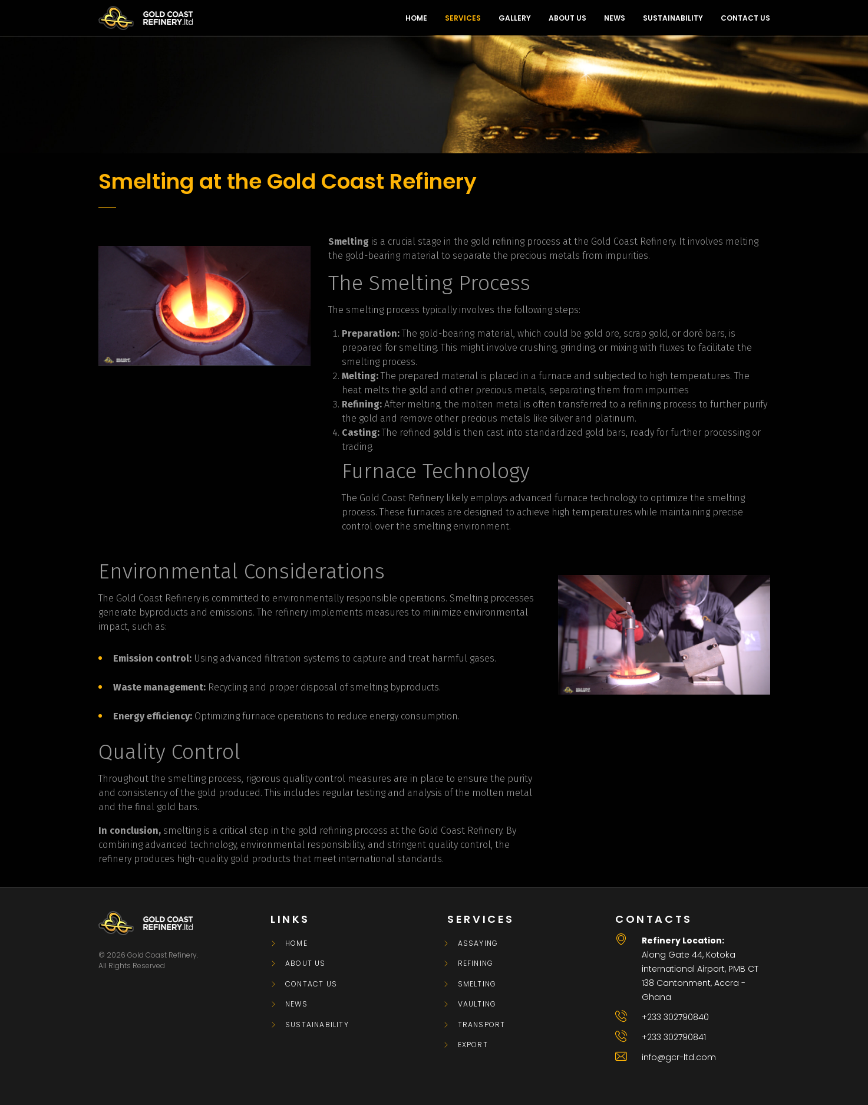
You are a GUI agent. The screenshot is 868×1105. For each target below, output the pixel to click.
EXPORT (473, 1045)
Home (296, 943)
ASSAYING (478, 943)
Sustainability (317, 1025)
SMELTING (477, 984)
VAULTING (477, 1004)
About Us (305, 963)
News (296, 1004)
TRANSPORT (482, 1025)
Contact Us (311, 984)
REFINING (476, 963)
